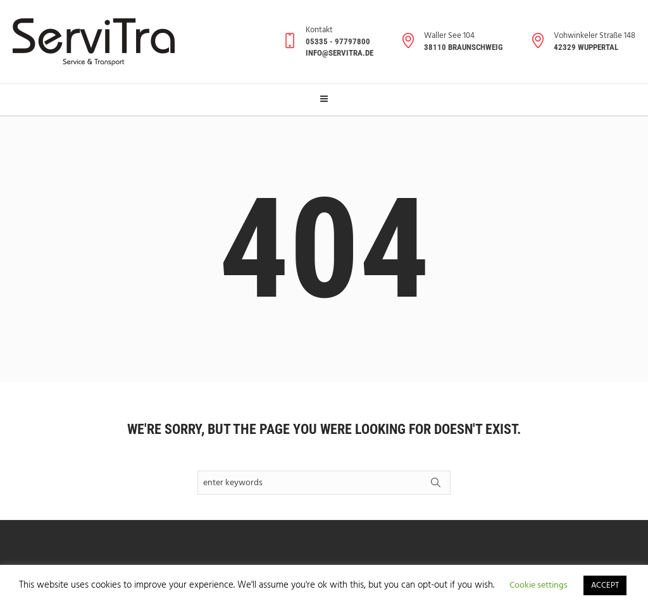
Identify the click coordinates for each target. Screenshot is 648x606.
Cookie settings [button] (538, 585)
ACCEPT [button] (605, 585)
